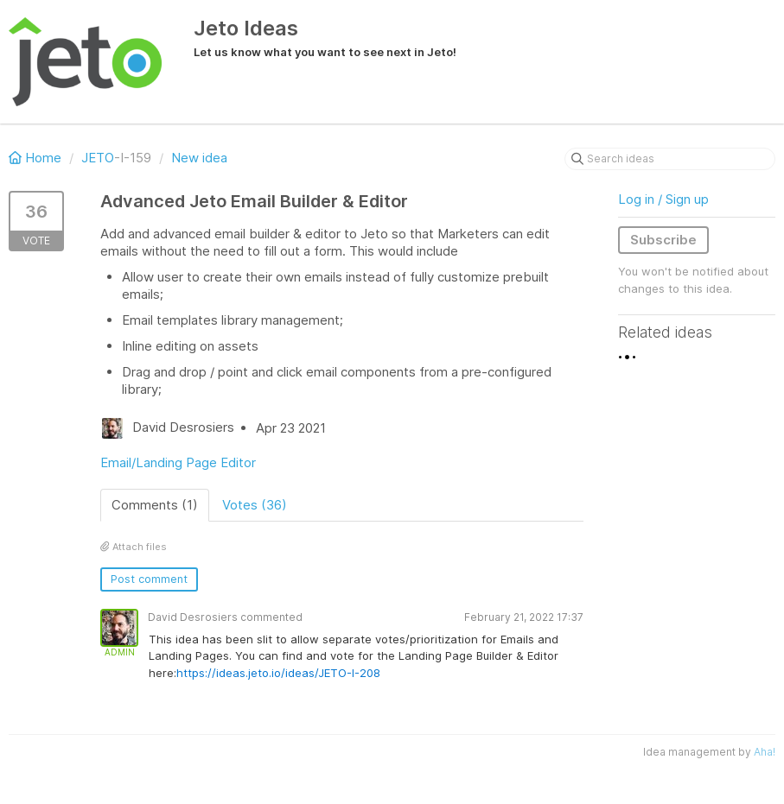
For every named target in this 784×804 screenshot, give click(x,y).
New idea (199, 157)
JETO (97, 157)
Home (37, 157)
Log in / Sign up (663, 199)
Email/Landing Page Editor (178, 462)
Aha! (764, 751)
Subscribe (663, 239)
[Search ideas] (669, 159)
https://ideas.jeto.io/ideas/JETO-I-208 (278, 673)
